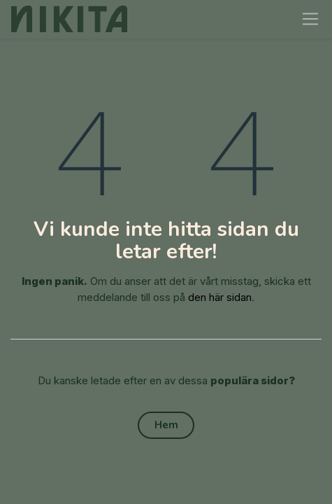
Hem (166, 425)
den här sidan (220, 297)
